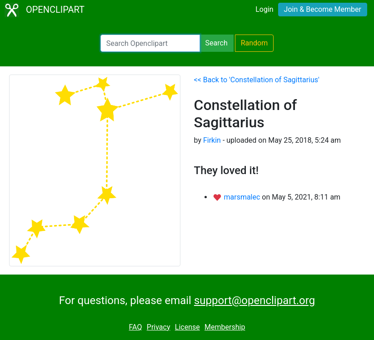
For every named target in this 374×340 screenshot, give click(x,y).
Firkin (212, 140)
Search (216, 43)
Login (264, 9)
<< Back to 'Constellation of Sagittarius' (256, 79)
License (187, 327)
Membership (224, 327)
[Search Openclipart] (150, 43)
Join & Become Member (322, 9)
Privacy (158, 327)
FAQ (135, 327)
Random (254, 43)
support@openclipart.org (254, 300)
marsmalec (243, 197)
